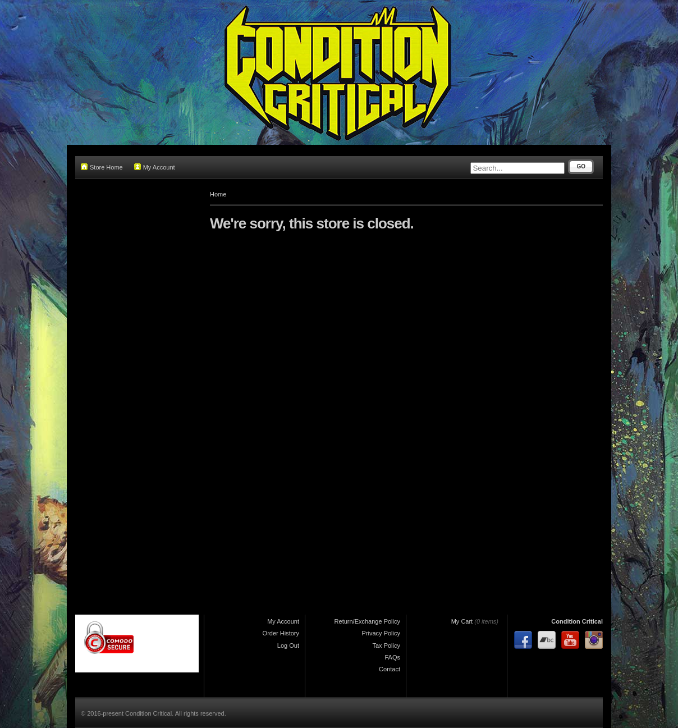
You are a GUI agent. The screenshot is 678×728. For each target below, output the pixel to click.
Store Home (102, 167)
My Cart (462, 621)
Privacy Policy (381, 633)
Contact (389, 669)
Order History (281, 633)
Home (218, 194)
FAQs (392, 657)
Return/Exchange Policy (367, 621)
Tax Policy (386, 645)
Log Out (288, 645)
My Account (154, 167)
